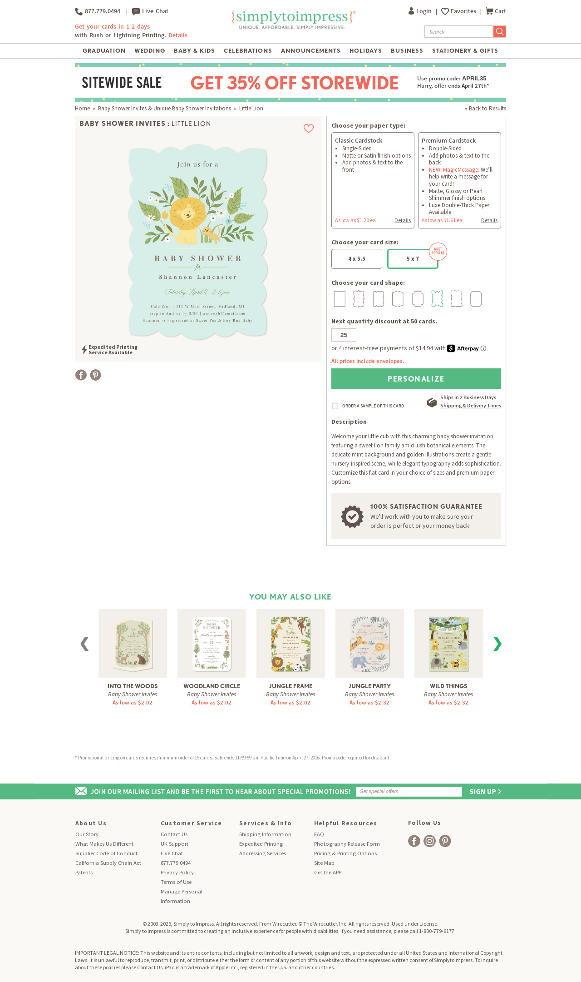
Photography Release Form (347, 843)
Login (421, 11)
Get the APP (327, 872)
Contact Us (174, 834)
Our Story (86, 834)
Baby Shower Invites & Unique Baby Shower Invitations (164, 108)
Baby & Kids (194, 50)
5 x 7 (422, 256)
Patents (84, 872)
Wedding (149, 50)
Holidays (366, 50)
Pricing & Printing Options (345, 853)
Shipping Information (265, 834)
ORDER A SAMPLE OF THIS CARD (373, 406)
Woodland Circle (211, 686)
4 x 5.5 (356, 259)
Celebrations (248, 50)
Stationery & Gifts (465, 50)
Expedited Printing (261, 843)
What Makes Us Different (104, 843)
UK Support (174, 843)
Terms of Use (176, 881)
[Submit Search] (499, 31)
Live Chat (150, 11)
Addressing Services (262, 853)
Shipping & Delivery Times (470, 405)
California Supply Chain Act (108, 862)
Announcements (311, 50)
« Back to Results (485, 108)
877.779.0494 (97, 11)
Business (407, 50)
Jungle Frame (290, 686)
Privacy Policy (177, 872)
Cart (496, 11)
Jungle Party (370, 686)
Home (82, 108)
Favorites (464, 11)
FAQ (319, 834)
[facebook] (414, 841)
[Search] (459, 31)
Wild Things (449, 686)
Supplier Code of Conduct (106, 853)
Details (177, 35)
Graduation (104, 50)
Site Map (324, 862)
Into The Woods (133, 686)
